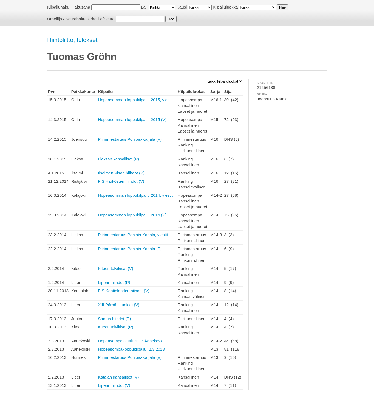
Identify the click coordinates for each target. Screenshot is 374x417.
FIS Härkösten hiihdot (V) (121, 181)
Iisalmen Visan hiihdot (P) (121, 173)
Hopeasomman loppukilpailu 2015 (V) (132, 119)
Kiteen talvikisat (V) (115, 268)
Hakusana (81, 7)
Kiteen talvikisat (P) (115, 327)
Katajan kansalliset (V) (118, 377)
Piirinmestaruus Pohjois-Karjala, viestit (133, 234)
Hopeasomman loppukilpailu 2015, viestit (135, 99)
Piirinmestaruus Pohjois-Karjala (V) (130, 139)
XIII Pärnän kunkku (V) (118, 304)
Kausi (182, 7)
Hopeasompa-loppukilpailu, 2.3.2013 (131, 349)
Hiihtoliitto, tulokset (72, 39)
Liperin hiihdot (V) (114, 385)
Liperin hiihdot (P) (114, 282)
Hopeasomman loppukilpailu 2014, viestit (135, 195)
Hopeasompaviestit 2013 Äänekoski (130, 341)
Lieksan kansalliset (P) (118, 159)
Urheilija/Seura (101, 18)
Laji (144, 7)
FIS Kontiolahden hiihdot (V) (123, 290)
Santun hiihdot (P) (114, 318)
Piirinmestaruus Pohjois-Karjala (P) (130, 248)
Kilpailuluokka (225, 7)
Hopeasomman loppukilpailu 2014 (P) (132, 215)
